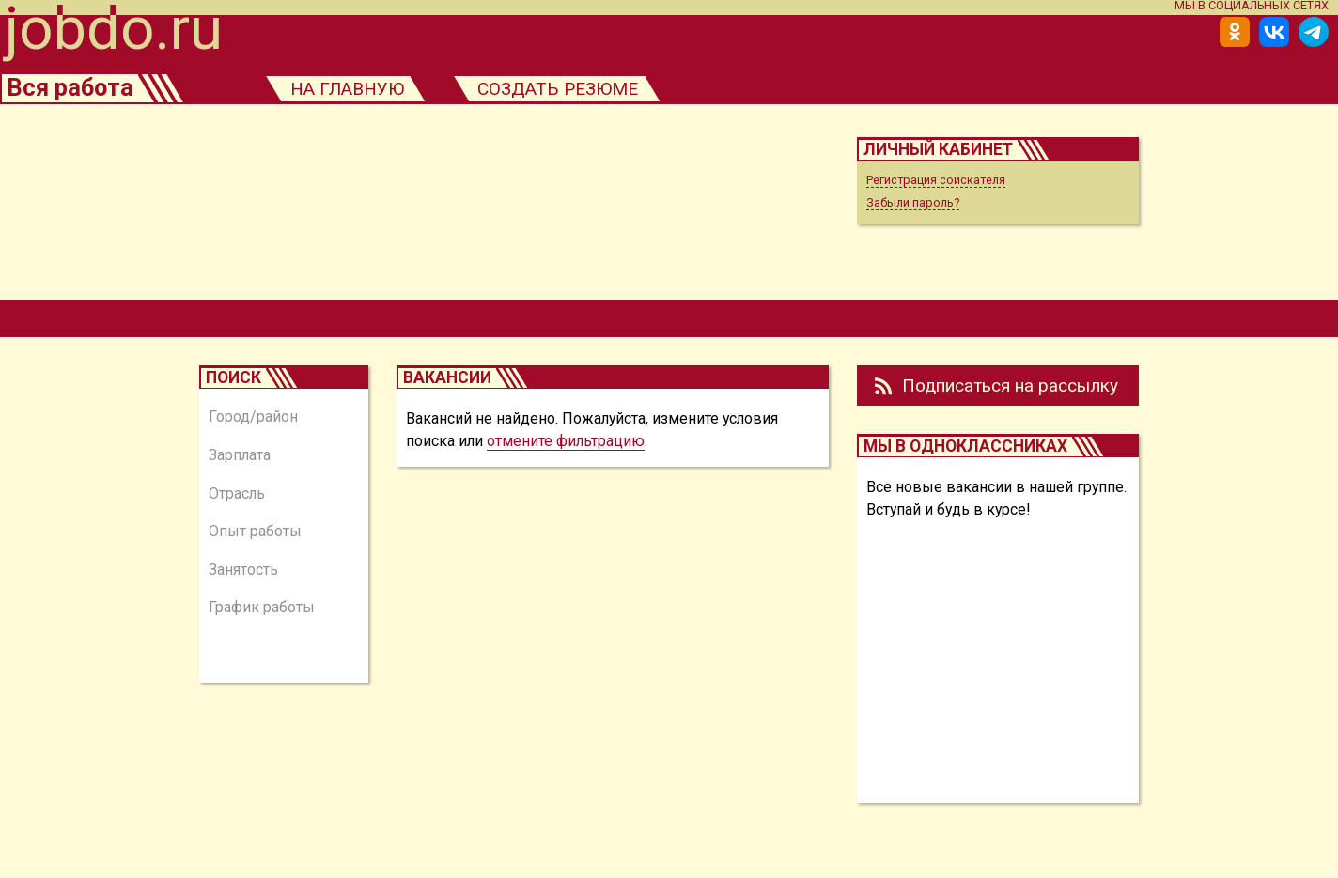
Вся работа (70, 87)
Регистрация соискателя (935, 180)
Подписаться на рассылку (1010, 385)
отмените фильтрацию (566, 441)
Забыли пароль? (912, 202)
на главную (347, 89)
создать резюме (557, 89)
